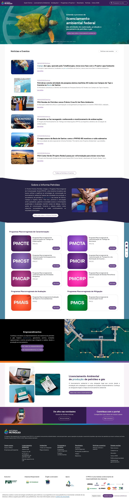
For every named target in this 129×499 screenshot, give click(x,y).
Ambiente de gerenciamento (115, 461)
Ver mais (56, 248)
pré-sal (65, 68)
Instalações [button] (54, 3)
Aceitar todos (108, 496)
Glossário (113, 453)
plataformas (27, 338)
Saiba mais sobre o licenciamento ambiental (81, 33)
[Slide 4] (64, 42)
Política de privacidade (117, 458)
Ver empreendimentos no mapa (32, 350)
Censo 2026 (95, 3)
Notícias (87, 3)
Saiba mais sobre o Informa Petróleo (45, 215)
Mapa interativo (44, 450)
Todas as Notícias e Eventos (64, 173)
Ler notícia (40, 71)
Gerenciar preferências (120, 495)
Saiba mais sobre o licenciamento (80, 392)
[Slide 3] (61, 42)
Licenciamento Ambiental (42, 3)
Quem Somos (28, 3)
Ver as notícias (64, 418)
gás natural (47, 197)
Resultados (80, 3)
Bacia (49, 85)
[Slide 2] (58, 42)
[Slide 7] (74, 42)
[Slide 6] (71, 42)
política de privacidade (62, 497)
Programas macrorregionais (62, 450)
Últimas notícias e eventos (98, 448)
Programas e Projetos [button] (67, 3)
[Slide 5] (67, 42)
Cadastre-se (114, 450)
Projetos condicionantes (62, 453)
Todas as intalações (45, 447)
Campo (40, 66)
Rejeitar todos (96, 496)
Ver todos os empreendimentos (32, 346)
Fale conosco (108, 418)
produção (78, 379)
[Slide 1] (54, 42)
